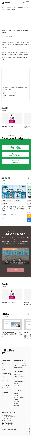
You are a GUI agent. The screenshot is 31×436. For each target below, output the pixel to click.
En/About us (16, 405)
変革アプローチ (5, 367)
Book (15, 7)
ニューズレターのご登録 (19, 376)
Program (5, 385)
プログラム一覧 (5, 388)
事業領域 (3, 365)
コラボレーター (5, 380)
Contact (15, 161)
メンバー (3, 376)
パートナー (4, 378)
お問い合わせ (23, 4)
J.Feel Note (18, 360)
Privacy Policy (10, 429)
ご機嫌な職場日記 (18, 367)
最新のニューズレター (18, 374)
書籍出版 (16, 384)
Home (2, 7)
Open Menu (27, 2)
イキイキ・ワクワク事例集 (20, 363)
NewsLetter (18, 372)
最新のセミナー (5, 395)
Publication (8, 7)
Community (6, 374)
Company (18, 390)
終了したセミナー (5, 397)
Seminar (15, 154)
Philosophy (6, 360)
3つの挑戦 (4, 369)
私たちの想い (4, 363)
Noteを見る (15, 270)
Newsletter (15, 147)
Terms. (15, 429)
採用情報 (16, 403)
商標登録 (16, 399)
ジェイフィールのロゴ (19, 397)
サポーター (16, 395)
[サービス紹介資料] (29, 216)
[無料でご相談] (29, 220)
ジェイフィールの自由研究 (20, 365)
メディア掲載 (17, 386)
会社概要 (16, 393)
